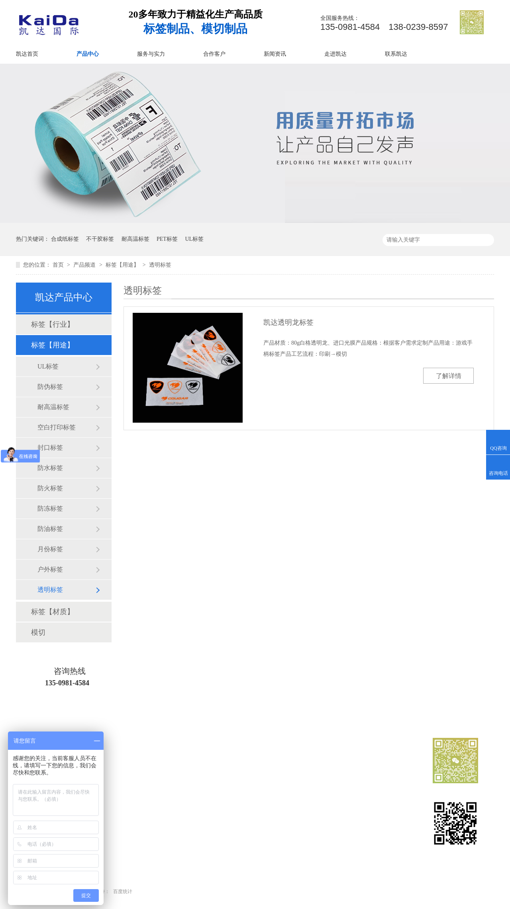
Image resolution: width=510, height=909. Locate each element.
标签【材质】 (52, 612)
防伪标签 (50, 386)
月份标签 (50, 549)
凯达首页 (27, 54)
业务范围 (256, 799)
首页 (59, 265)
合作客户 (214, 54)
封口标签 (50, 447)
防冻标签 (50, 508)
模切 (38, 632)
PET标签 (167, 239)
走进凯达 (335, 54)
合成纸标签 (65, 239)
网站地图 (319, 828)
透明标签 (160, 265)
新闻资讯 (275, 54)
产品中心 (87, 54)
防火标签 (50, 488)
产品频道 (85, 265)
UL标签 (194, 239)
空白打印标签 (56, 427)
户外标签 (50, 569)
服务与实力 (151, 54)
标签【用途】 (123, 265)
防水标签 (50, 467)
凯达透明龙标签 (288, 322)
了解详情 (448, 376)
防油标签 (50, 528)
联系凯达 (396, 54)
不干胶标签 (100, 239)
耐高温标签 (135, 239)
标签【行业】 (52, 324)
